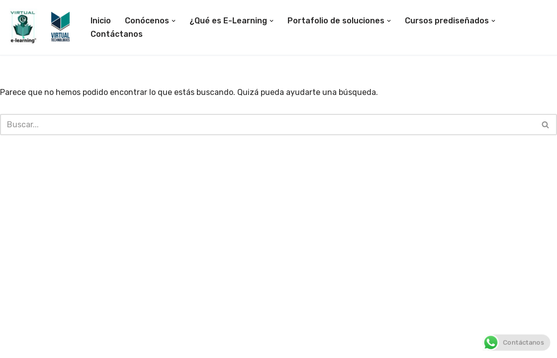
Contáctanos (117, 34)
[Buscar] (267, 124)
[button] (174, 21)
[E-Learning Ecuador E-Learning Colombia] (40, 27)
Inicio (101, 20)
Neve (16, 345)
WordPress (124, 345)
